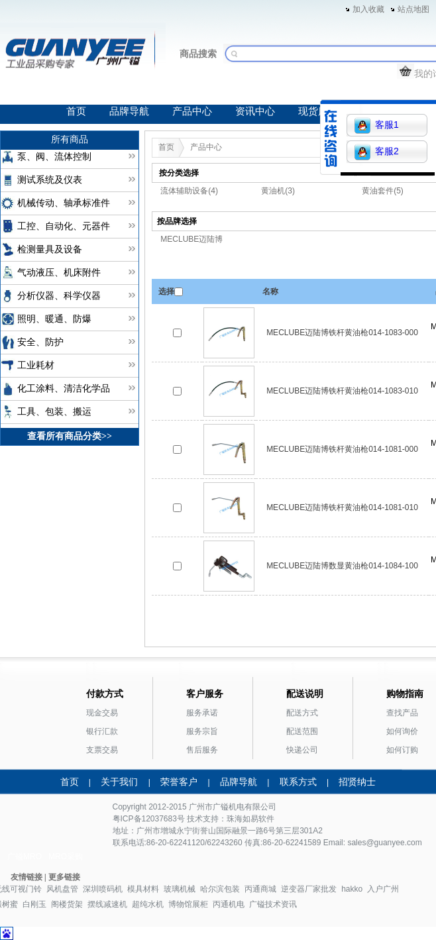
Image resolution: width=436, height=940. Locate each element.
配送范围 (302, 731)
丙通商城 (260, 889)
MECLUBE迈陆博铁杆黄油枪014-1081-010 (342, 507)
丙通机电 (229, 904)
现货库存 (318, 111)
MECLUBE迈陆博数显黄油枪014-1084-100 (342, 565)
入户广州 (383, 889)
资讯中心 (255, 111)
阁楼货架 (67, 904)
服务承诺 (202, 712)
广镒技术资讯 (273, 904)
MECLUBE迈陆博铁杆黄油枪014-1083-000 (342, 332)
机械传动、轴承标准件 (63, 203)
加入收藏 (368, 9)
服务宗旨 (202, 731)
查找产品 (402, 712)
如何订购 (402, 750)
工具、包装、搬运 (54, 412)
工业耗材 (35, 365)
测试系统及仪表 (49, 180)
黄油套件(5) (383, 190)
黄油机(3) (278, 190)
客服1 (376, 125)
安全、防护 (40, 342)
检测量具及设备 (49, 249)
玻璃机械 (179, 889)
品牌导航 (129, 111)
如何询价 (402, 731)
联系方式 (298, 781)
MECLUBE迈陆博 (191, 239)
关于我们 (119, 781)
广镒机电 (229, 806)
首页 (76, 111)
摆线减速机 (107, 904)
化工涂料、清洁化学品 (63, 388)
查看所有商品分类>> (69, 436)
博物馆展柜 (188, 904)
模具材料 (143, 889)
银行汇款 (102, 731)
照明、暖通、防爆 (54, 319)
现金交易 (102, 712)
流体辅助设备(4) (189, 190)
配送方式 (302, 712)
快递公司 (302, 750)
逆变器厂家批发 (309, 889)
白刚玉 (34, 904)
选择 (166, 291)
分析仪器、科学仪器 (59, 296)
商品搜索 (198, 53)
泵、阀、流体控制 (54, 157)
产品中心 (192, 111)
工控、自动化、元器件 (63, 226)
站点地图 (413, 9)
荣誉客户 (178, 781)
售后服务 (202, 750)
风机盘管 (62, 889)
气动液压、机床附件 (59, 273)
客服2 (376, 152)
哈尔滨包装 (220, 889)
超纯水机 (148, 904)
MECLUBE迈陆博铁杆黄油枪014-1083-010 (342, 390)
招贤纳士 (357, 781)
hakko (351, 889)
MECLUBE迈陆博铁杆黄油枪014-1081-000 (342, 449)
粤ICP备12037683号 (149, 818)
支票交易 (102, 750)
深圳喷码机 (103, 889)
